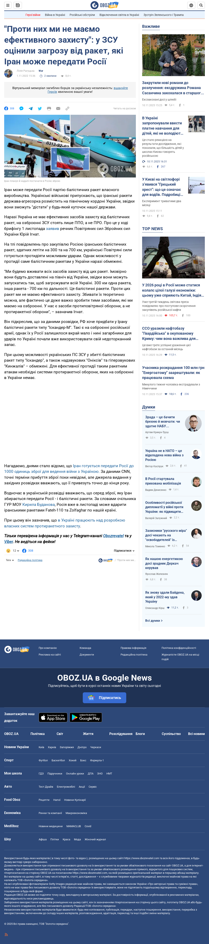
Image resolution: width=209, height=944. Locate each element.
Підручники (54, 773)
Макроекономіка (76, 813)
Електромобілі (66, 786)
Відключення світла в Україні (119, 15)
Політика (38, 734)
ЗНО (100, 773)
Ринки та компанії (50, 813)
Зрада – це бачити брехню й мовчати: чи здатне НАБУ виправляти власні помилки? (162, 422)
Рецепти (44, 799)
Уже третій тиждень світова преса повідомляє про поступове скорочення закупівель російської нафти (169, 305)
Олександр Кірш (154, 608)
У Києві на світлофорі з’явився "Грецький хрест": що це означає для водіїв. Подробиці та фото (161, 187)
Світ (60, 734)
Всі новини (196, 734)
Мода (77, 839)
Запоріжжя (67, 747)
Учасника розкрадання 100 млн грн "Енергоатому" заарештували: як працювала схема (173, 372)
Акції (82, 786)
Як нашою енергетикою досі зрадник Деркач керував (164, 563)
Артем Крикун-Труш (157, 432)
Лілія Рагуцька (25, 70)
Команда (85, 647)
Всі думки (152, 621)
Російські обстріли (82, 15)
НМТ (109, 773)
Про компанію (48, 647)
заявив (53, 228)
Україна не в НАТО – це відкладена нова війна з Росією (164, 455)
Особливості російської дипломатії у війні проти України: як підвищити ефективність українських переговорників (166, 507)
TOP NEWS (152, 228)
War (41, 70)
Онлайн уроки (75, 773)
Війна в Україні (55, 15)
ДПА (90, 773)
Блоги (140, 734)
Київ (41, 747)
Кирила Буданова (38, 504)
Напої (56, 799)
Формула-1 (97, 760)
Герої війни (32, 15)
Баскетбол (58, 760)
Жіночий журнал (95, 839)
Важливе (151, 26)
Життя (88, 734)
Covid (88, 826)
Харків (52, 747)
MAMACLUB (73, 826)
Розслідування (121, 734)
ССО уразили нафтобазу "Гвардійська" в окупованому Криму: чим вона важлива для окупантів (169, 333)
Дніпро (82, 747)
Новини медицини (51, 826)
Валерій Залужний (156, 518)
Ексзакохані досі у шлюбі (159, 99)
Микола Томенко (155, 546)
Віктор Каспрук (154, 466)
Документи (87, 654)
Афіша (43, 839)
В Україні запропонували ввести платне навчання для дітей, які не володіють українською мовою (162, 126)
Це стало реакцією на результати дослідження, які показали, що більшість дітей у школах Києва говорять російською (163, 147)
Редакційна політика (30, 560)
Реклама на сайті (50, 654)
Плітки (54, 839)
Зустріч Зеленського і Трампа (164, 15)
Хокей (72, 760)
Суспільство (171, 734)
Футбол (43, 760)
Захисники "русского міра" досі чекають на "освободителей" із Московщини (166, 535)
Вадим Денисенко (155, 490)
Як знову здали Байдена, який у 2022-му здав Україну (165, 597)
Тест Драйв (46, 786)
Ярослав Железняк (156, 574)
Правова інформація (133, 647)
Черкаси (95, 747)
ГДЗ (41, 773)
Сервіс (93, 786)
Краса (66, 839)
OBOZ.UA (177, 865)
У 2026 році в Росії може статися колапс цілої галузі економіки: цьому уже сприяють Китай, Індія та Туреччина (171, 290)
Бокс (83, 760)
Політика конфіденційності (179, 647)
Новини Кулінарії (75, 799)
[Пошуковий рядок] (201, 5)
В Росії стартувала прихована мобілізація (163, 481)
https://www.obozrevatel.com (141, 858)
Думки (148, 406)
